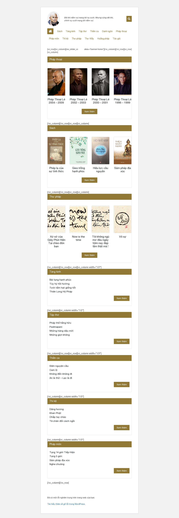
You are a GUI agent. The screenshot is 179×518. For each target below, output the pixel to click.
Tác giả (116, 38)
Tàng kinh (70, 31)
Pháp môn (54, 38)
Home (50, 31)
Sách (59, 31)
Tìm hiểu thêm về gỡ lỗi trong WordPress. (66, 504)
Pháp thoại (121, 31)
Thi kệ (65, 38)
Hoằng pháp (103, 38)
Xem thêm (89, 111)
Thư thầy (89, 38)
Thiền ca (94, 31)
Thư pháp (76, 38)
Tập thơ (83, 31)
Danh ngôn (107, 31)
